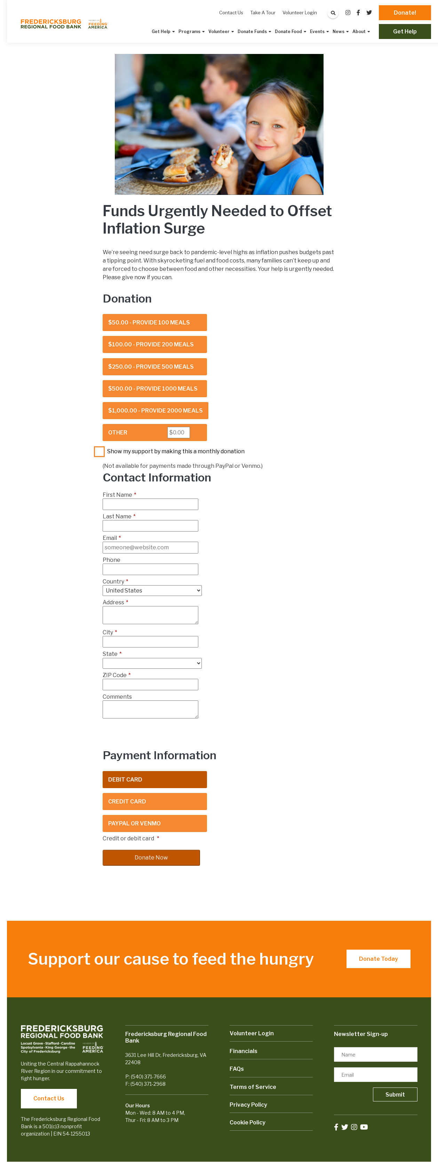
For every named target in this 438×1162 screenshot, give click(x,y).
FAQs (237, 1069)
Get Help (405, 31)
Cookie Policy (247, 1122)
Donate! (405, 12)
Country (115, 581)
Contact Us (48, 1098)
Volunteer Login (252, 1033)
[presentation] (155, 735)
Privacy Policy (248, 1104)
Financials (243, 1051)
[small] (347, 13)
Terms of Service (253, 1087)
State (112, 654)
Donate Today (378, 959)
